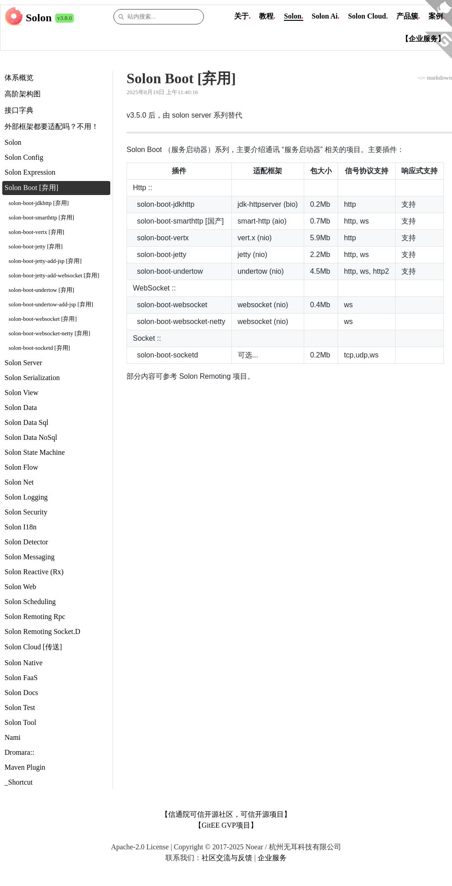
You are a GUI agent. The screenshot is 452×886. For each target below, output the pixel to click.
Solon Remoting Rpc (35, 616)
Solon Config (24, 157)
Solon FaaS (21, 677)
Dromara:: (19, 752)
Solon (39, 18)
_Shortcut (19, 782)
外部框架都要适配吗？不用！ (52, 126)
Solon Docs (21, 692)
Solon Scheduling (30, 601)
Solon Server (23, 363)
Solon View (21, 392)
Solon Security (26, 512)
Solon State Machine (35, 452)
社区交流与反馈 (227, 858)
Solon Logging (26, 497)
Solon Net (19, 482)
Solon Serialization (32, 377)
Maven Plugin (25, 767)
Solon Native (23, 663)
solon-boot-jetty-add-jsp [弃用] (45, 261)
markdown (435, 77)
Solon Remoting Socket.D (42, 631)
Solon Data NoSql (31, 437)
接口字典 (19, 110)
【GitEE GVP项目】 (226, 825)
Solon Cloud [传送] (33, 647)
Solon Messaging (30, 557)
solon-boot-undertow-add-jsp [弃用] (51, 304)
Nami (13, 737)
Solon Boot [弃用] (31, 187)
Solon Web (20, 587)
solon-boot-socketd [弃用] (39, 348)
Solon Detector (26, 542)
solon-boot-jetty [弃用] (35, 246)
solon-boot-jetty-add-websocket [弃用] (54, 275)
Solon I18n (21, 527)
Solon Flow (21, 467)
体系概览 (19, 77)
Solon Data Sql (26, 422)
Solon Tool (20, 722)
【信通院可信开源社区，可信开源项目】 (226, 814)
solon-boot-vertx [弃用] (36, 232)
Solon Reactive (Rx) (34, 572)
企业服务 (272, 858)
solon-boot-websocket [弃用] (43, 319)
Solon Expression (30, 172)
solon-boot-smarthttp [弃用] (41, 217)
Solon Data (21, 407)
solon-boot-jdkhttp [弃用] (39, 203)
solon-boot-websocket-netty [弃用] (49, 333)
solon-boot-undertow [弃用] (41, 290)
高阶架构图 (23, 94)
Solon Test (20, 707)
